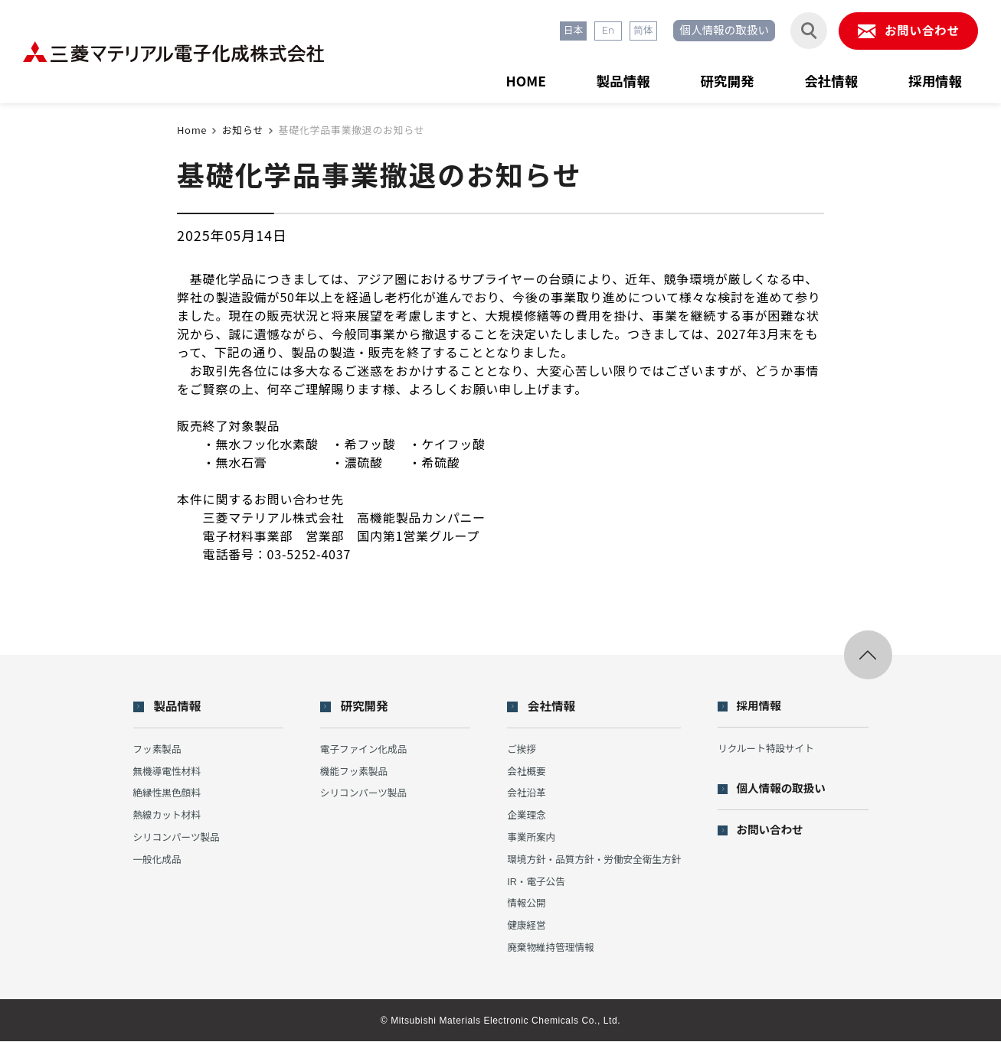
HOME (514, 80)
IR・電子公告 (533, 882)
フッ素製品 (158, 749)
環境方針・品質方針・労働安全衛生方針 (592, 860)
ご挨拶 (518, 749)
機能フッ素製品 (353, 772)
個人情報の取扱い (718, 31)
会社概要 (523, 772)
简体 (635, 31)
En (599, 31)
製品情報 (614, 80)
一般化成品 (158, 860)
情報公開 (523, 904)
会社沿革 (523, 794)
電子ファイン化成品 (362, 749)
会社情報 (827, 80)
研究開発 (720, 80)
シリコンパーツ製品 (178, 838)
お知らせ (242, 129)
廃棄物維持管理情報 (548, 948)
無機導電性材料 (168, 772)
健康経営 (523, 926)
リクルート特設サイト (769, 749)
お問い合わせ (774, 831)
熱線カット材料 (168, 816)
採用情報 (933, 80)
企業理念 (523, 816)
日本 (563, 31)
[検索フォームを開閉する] (804, 31)
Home (192, 129)
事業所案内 (528, 838)
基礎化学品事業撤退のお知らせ (352, 129)
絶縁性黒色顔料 (168, 794)
